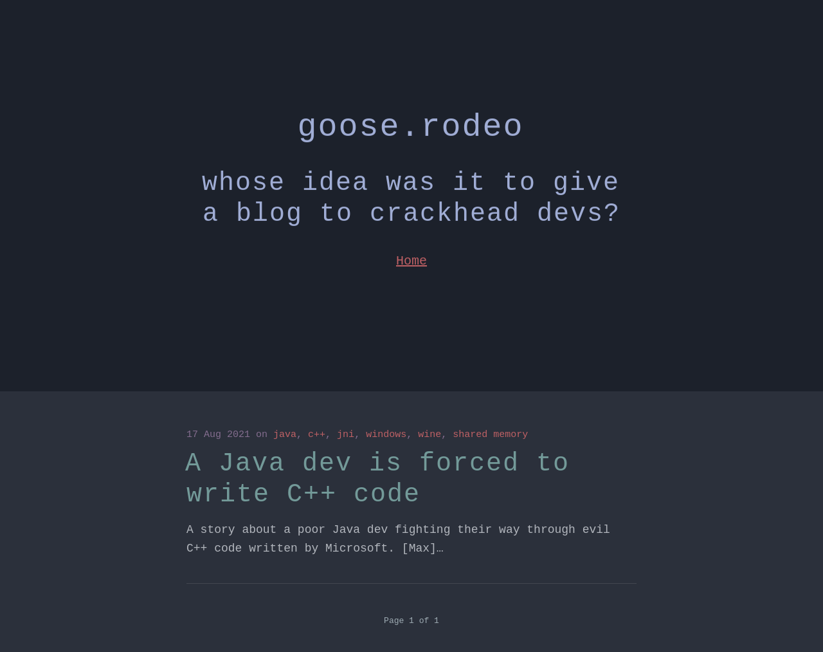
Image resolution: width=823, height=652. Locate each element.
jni (345, 434)
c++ (316, 434)
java (284, 434)
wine (429, 434)
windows (386, 434)
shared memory (490, 434)
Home (411, 256)
